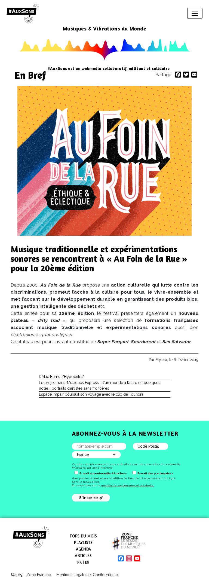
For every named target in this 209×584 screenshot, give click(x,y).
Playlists (83, 542)
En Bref (30, 75)
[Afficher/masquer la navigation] (194, 13)
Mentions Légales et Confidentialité (87, 575)
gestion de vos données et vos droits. (127, 485)
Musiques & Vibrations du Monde (104, 28)
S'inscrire (91, 498)
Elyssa (161, 360)
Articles (83, 555)
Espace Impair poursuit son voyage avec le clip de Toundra (91, 394)
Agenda (83, 549)
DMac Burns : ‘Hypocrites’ (61, 376)
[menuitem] (79, 562)
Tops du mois (83, 536)
